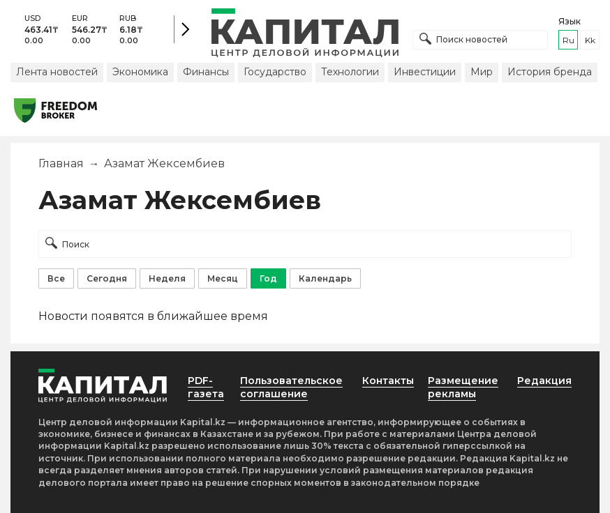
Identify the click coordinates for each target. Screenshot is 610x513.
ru (568, 40)
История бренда (549, 72)
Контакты (388, 380)
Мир (481, 72)
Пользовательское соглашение (291, 387)
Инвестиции (425, 72)
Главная (61, 163)
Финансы (206, 72)
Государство (275, 72)
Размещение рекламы (463, 387)
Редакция (544, 380)
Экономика (140, 72)
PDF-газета (206, 387)
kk (590, 40)
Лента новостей (57, 72)
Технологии (350, 72)
